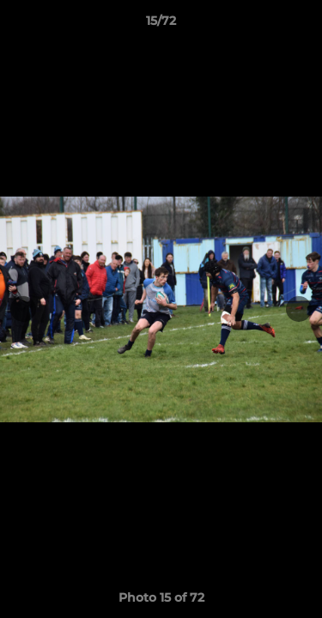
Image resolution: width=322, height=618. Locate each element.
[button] (301, 25)
